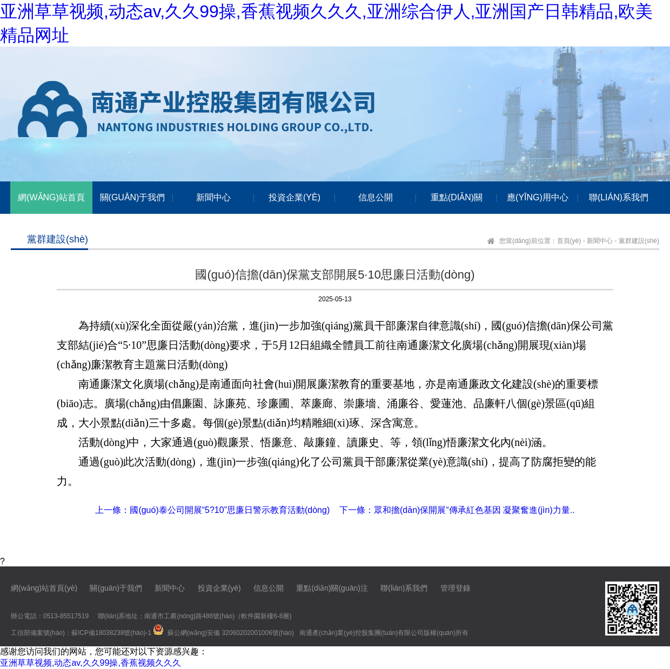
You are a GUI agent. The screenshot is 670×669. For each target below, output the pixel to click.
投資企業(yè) (219, 588)
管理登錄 (455, 588)
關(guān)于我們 (116, 588)
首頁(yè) (569, 241)
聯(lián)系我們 (403, 588)
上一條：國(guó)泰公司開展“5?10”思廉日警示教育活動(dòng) (212, 510)
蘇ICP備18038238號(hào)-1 (111, 633)
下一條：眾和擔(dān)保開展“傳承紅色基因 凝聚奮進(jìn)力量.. (457, 510)
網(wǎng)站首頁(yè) (44, 588)
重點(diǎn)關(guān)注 (331, 588)
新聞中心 (600, 241)
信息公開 (268, 588)
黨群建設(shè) (639, 241)
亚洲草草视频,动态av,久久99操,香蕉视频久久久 (90, 662)
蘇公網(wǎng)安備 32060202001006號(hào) (231, 633)
